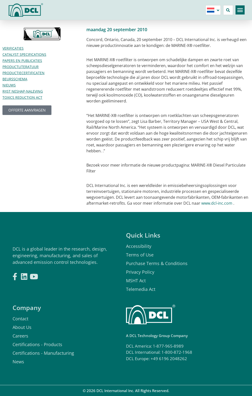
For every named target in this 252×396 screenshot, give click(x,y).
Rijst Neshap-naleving (22, 91)
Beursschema (14, 79)
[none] (213, 10)
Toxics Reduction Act (22, 97)
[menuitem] (213, 10)
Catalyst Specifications (24, 54)
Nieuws (9, 85)
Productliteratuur (20, 66)
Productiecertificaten (23, 73)
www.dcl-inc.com (216, 203)
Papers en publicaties (22, 60)
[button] (240, 10)
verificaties (13, 48)
